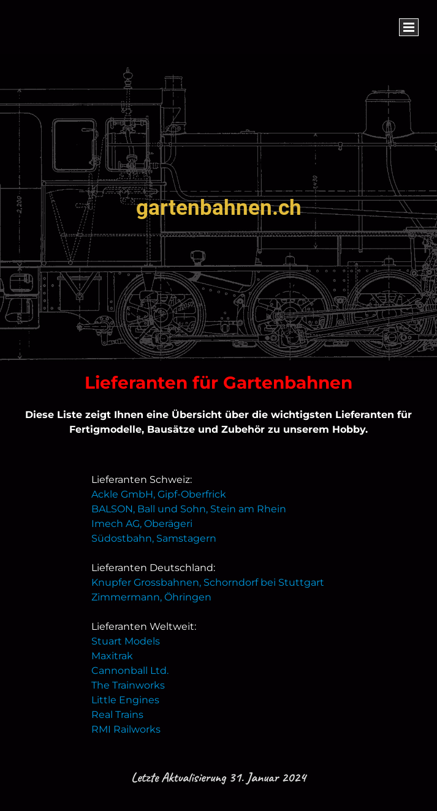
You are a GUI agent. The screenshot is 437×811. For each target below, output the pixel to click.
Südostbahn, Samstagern (153, 538)
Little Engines (125, 700)
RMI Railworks (126, 729)
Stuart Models (125, 641)
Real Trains (117, 714)
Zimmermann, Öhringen (151, 597)
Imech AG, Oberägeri (141, 523)
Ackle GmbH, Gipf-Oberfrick (158, 494)
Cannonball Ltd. (130, 670)
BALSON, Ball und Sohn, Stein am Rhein (188, 509)
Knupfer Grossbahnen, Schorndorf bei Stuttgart (207, 582)
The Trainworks (128, 685)
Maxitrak (112, 656)
